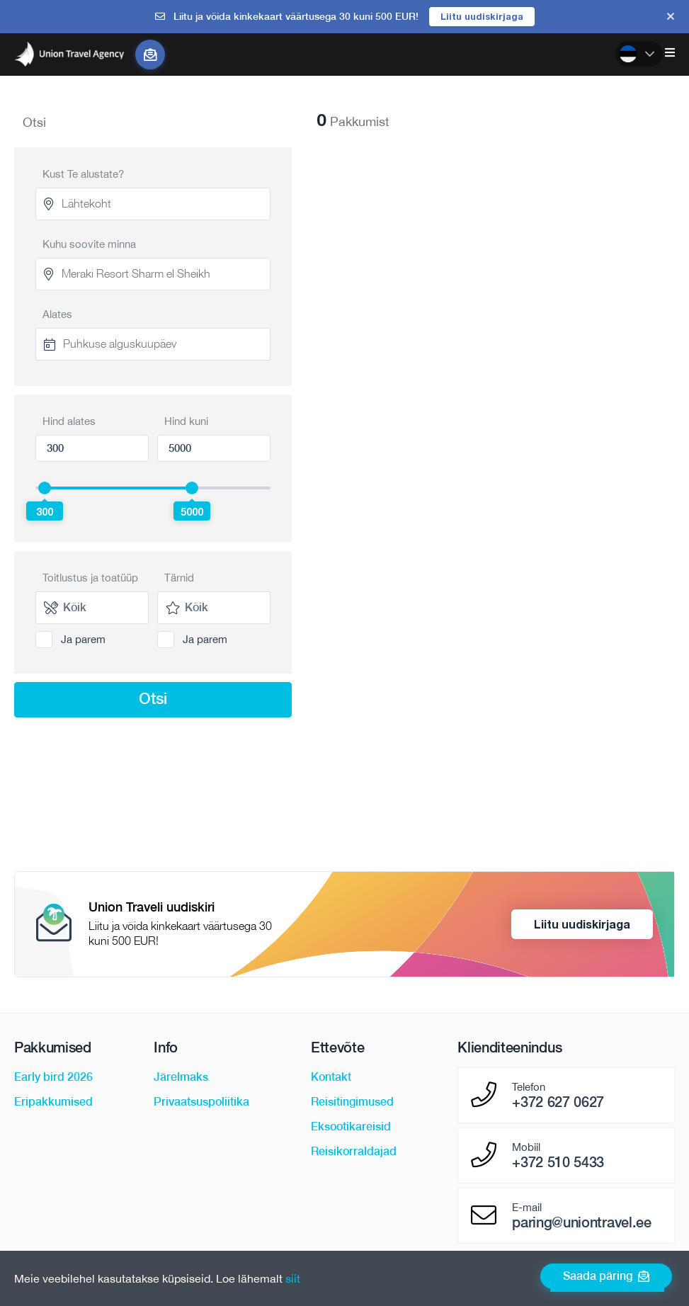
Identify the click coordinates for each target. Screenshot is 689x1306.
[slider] (44, 488)
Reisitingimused (352, 1101)
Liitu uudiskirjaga (481, 16)
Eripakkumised (53, 1101)
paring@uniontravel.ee (581, 1222)
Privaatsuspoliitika (201, 1101)
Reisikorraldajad (354, 1151)
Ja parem (83, 639)
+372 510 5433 (558, 1162)
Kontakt (331, 1077)
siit (292, 1278)
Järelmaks (181, 1077)
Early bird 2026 (53, 1077)
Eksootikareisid (351, 1126)
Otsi (153, 698)
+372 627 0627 (558, 1102)
